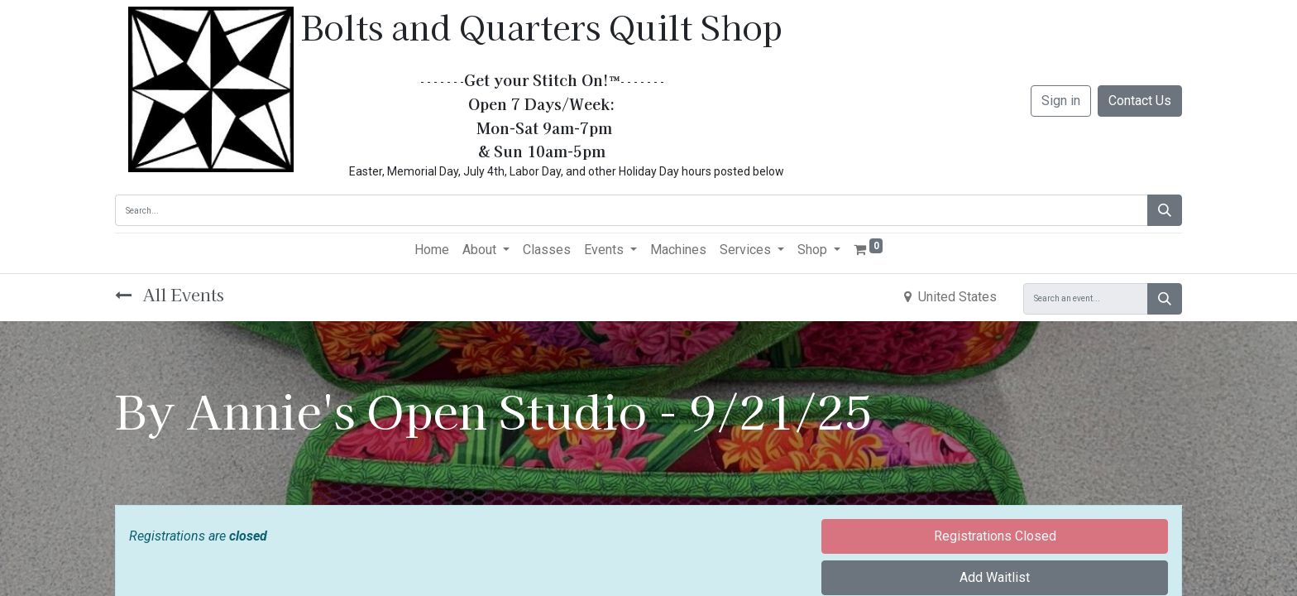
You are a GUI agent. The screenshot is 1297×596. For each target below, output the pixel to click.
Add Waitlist (995, 577)
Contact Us (1139, 100)
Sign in (1060, 100)
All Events (169, 294)
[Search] (1164, 210)
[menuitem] (432, 250)
